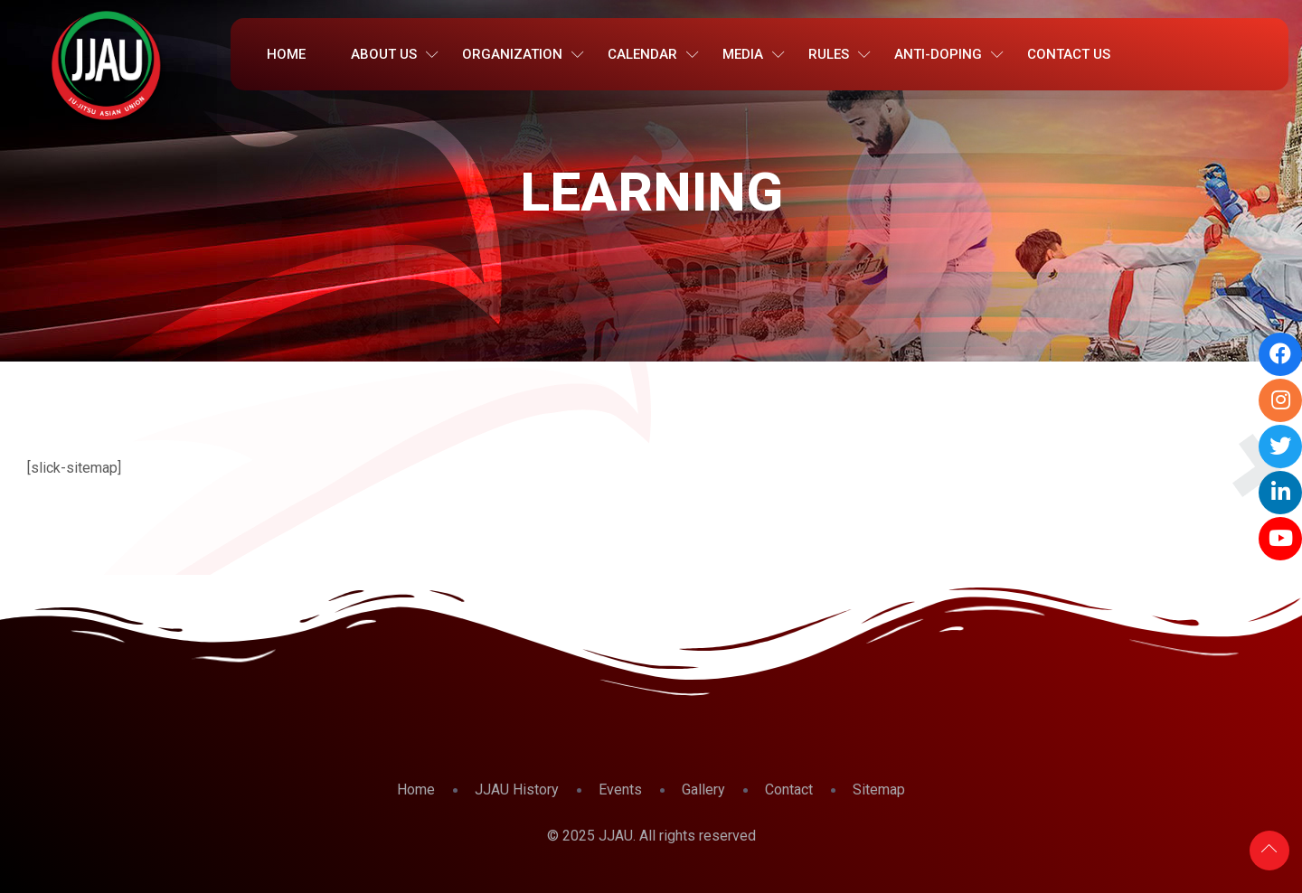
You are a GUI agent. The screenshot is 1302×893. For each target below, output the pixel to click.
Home (286, 54)
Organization (512, 54)
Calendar (642, 54)
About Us (384, 54)
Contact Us (1068, 54)
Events (620, 789)
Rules (828, 54)
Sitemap (879, 789)
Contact (789, 789)
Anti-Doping (938, 54)
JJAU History (517, 789)
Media (742, 54)
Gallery (703, 789)
